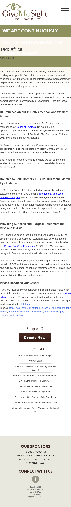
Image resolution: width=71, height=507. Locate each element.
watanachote (17, 315)
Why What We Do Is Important (35, 391)
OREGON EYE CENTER (35, 452)
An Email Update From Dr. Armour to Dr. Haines (35, 375)
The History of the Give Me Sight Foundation (36, 397)
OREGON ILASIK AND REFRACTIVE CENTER (35, 456)
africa (12, 307)
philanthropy (37, 311)
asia (18, 307)
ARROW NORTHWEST (35, 463)
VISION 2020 (35, 361)
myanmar (14, 311)
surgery (60, 311)
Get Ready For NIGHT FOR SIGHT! (35, 381)
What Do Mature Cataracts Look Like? (35, 386)
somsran (50, 311)
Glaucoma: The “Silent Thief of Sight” (35, 355)
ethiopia (36, 307)
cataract (26, 307)
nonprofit (24, 311)
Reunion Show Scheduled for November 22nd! (35, 402)
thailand (4, 315)
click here (25, 304)
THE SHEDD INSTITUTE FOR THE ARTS (35, 459)
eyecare (46, 307)
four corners (58, 307)
